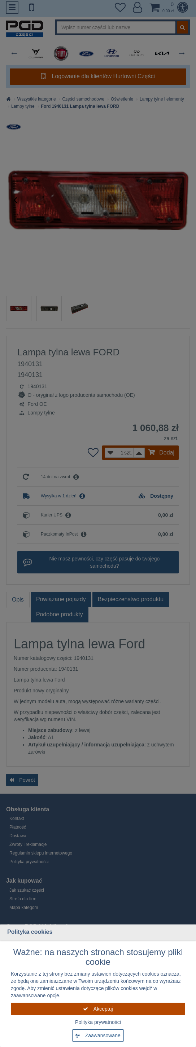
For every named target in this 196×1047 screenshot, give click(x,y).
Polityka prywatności (98, 1022)
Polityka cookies (29, 932)
